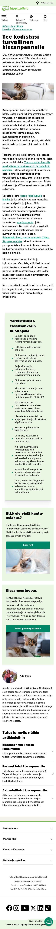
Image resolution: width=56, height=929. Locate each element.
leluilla (6, 199)
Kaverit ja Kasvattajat (13, 850)
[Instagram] (16, 908)
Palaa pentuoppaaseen (28, 629)
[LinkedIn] (40, 908)
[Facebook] (9, 908)
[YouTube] (25, 908)
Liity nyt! (28, 545)
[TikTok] (47, 908)
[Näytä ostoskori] (35, 18)
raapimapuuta (25, 222)
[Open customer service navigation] (49, 922)
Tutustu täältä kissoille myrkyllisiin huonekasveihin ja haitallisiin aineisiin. (26, 166)
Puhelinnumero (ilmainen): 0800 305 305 (28, 885)
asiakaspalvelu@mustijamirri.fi (28, 881)
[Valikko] (7, 18)
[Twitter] (33, 908)
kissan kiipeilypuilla (31, 196)
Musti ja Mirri (9, 839)
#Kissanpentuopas (22, 29)
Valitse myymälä (46, 3)
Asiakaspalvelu (10, 828)
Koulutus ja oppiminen (14, 860)
